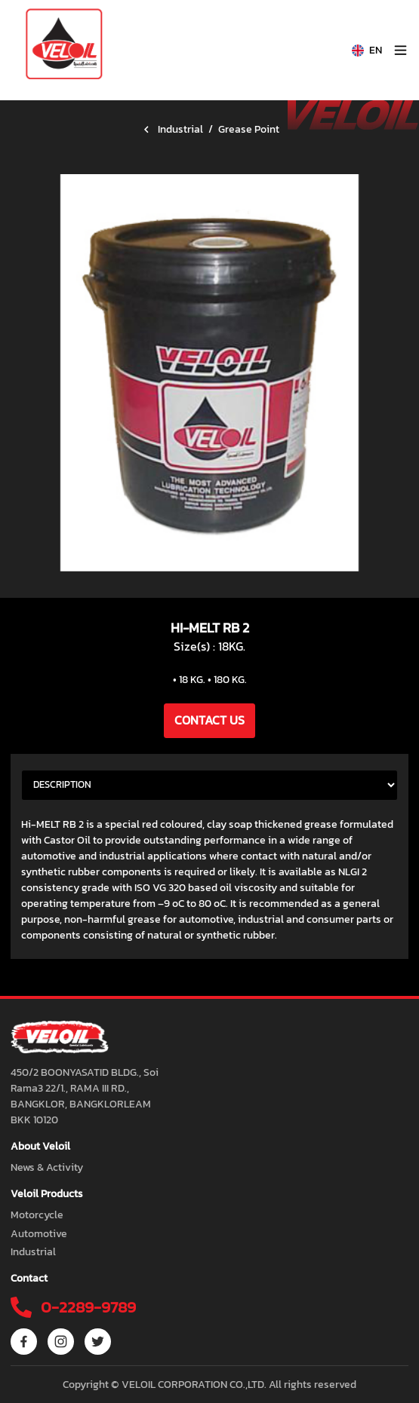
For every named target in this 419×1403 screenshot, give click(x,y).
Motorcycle (37, 1215)
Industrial (180, 129)
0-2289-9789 (86, 1307)
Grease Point (248, 129)
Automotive (39, 1234)
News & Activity (47, 1167)
